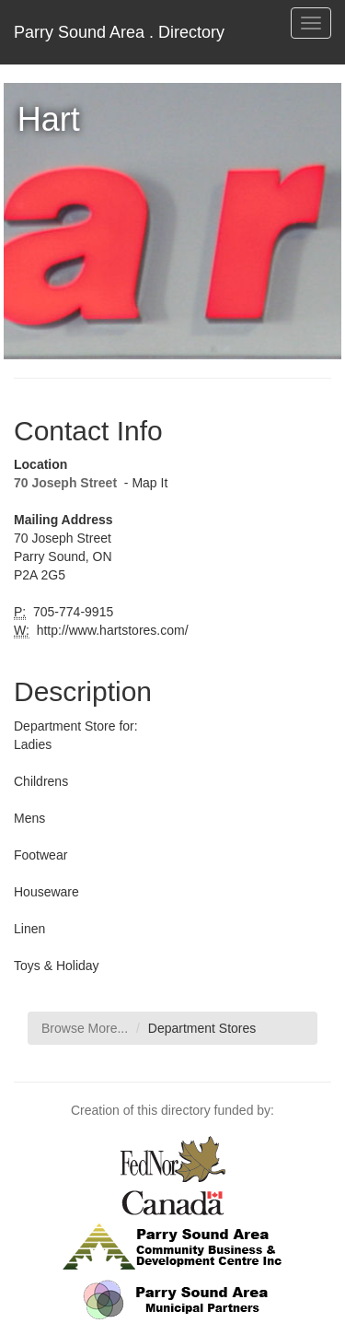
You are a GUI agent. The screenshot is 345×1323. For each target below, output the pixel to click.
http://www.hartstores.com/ (111, 630)
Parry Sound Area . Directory (119, 32)
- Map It (144, 482)
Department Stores (202, 1028)
